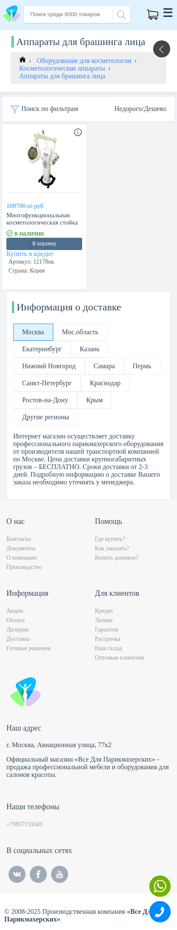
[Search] (120, 14)
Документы (20, 548)
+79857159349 (24, 824)
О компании (21, 558)
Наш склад (108, 648)
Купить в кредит (30, 253)
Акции (14, 611)
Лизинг (104, 620)
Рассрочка (107, 639)
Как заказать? (112, 548)
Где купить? (110, 539)
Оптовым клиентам (119, 657)
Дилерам (17, 629)
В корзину (44, 244)
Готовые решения (28, 648)
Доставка (18, 639)
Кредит (104, 611)
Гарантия (106, 629)
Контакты (18, 539)
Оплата (15, 620)
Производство (24, 567)
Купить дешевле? (116, 558)
